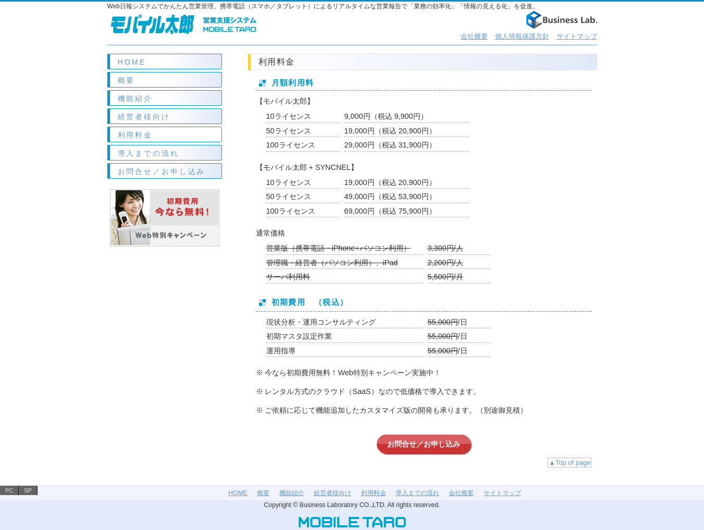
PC (9, 490)
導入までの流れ (148, 153)
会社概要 (474, 36)
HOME (132, 62)
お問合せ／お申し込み (162, 171)
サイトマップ (577, 36)
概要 (126, 80)
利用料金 (135, 135)
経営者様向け (144, 117)
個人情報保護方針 (522, 36)
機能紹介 (135, 98)
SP (28, 490)
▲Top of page (570, 462)
